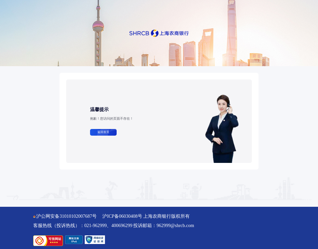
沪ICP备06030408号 (122, 216)
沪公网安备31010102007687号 (65, 216)
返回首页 (103, 132)
